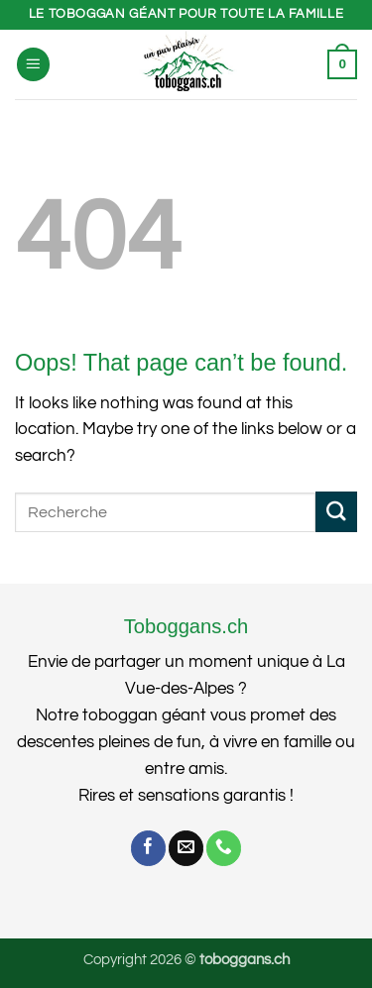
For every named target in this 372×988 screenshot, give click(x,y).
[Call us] (223, 847)
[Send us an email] (186, 847)
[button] (34, 64)
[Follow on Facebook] (148, 847)
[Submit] (336, 512)
